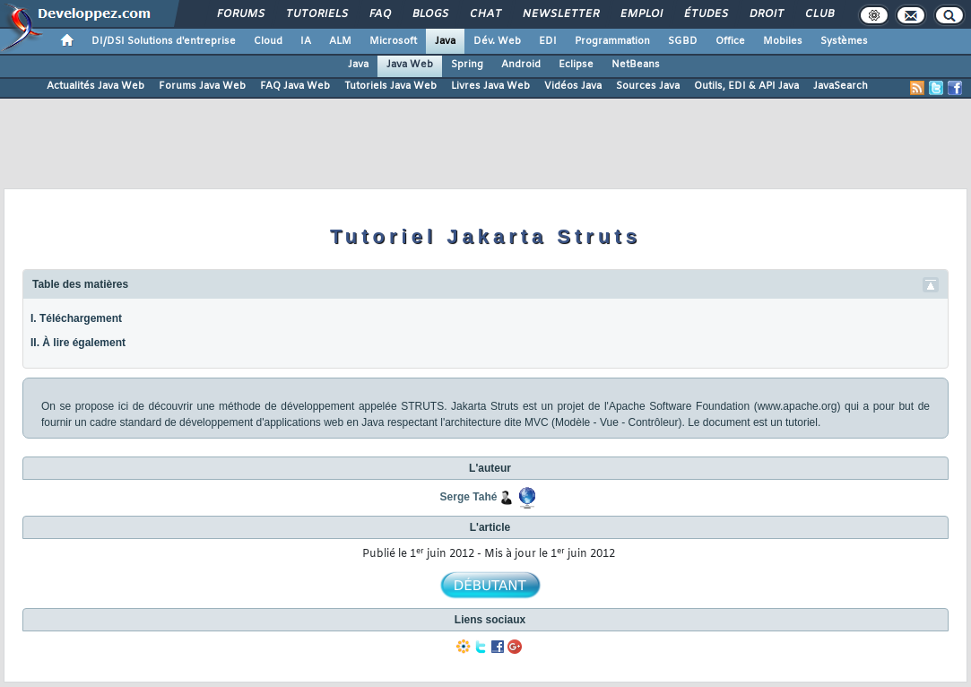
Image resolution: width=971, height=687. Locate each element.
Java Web (409, 64)
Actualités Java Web (95, 86)
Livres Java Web (490, 86)
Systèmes (844, 41)
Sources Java (648, 86)
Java (445, 41)
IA (305, 41)
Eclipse (576, 64)
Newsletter (560, 14)
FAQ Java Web (295, 86)
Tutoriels (316, 14)
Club (818, 14)
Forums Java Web (202, 86)
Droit (766, 14)
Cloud (268, 41)
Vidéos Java (573, 86)
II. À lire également (78, 342)
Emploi (640, 14)
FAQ (379, 14)
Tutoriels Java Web (390, 86)
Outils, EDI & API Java (746, 86)
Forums (239, 14)
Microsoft (393, 41)
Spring (467, 64)
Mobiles (782, 41)
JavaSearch (840, 86)
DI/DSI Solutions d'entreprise (163, 41)
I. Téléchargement (76, 318)
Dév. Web (497, 41)
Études (705, 14)
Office (730, 41)
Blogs (429, 14)
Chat (484, 14)
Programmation (612, 41)
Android (521, 64)
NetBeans (635, 64)
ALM (340, 41)
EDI (548, 41)
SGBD (683, 41)
